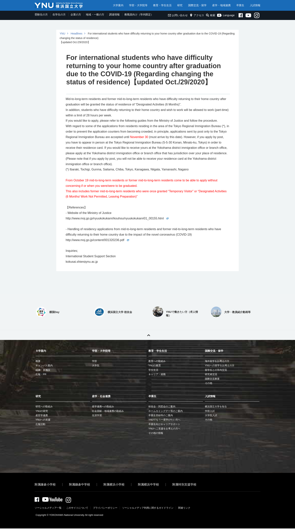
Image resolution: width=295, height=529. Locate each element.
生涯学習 (97, 415)
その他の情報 (155, 433)
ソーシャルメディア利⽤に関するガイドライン (147, 508)
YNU (62, 33)
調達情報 (114, 14)
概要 (38, 361)
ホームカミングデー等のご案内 (165, 411)
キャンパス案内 (44, 365)
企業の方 (76, 14)
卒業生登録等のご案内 (160, 415)
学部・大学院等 (138, 5)
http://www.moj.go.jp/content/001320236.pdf (97, 240)
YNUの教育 (154, 365)
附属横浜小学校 (114, 484)
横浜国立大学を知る (216, 406)
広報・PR (41, 374)
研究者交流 (211, 374)
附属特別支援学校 (184, 484)
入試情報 (255, 5)
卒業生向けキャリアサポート (164, 424)
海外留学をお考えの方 (217, 361)
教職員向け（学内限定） (138, 14)
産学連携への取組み (103, 406)
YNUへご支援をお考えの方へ (164, 428)
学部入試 (210, 411)
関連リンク (184, 508)
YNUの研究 (42, 411)
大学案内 (118, 5)
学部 (94, 361)
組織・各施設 (43, 370)
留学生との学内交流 (216, 370)
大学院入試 (211, 415)
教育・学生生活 (162, 5)
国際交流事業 (212, 378)
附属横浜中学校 (148, 484)
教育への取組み (157, 361)
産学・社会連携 (101, 396)
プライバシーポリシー (105, 508)
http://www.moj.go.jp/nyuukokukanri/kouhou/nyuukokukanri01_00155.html (117, 218)
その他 (208, 383)
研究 (179, 5)
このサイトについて (77, 508)
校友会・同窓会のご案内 (161, 406)
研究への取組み (44, 406)
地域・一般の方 (95, 14)
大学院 (95, 365)
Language (226, 15)
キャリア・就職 (157, 374)
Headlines (76, 33)
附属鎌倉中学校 (79, 484)
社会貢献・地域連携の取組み (108, 411)
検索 (210, 15)
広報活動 (40, 424)
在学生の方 (59, 14)
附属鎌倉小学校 (45, 484)
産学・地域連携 (221, 5)
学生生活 (153, 370)
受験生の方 (41, 14)
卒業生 (240, 5)
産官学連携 (42, 415)
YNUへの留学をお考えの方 (219, 365)
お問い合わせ (178, 15)
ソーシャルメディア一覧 (48, 508)
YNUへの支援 (43, 419)
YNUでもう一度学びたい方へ (164, 419)
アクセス (197, 15)
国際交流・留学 (197, 5)
